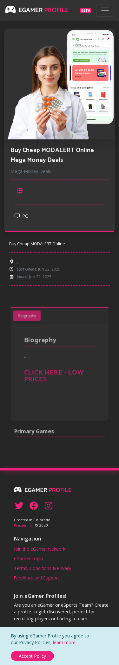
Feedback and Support (36, 578)
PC (21, 216)
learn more (64, 642)
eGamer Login (28, 558)
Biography (32, 326)
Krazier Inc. (24, 525)
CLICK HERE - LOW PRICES (54, 376)
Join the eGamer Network (39, 549)
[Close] (32, 656)
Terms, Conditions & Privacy (42, 568)
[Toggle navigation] (105, 10)
